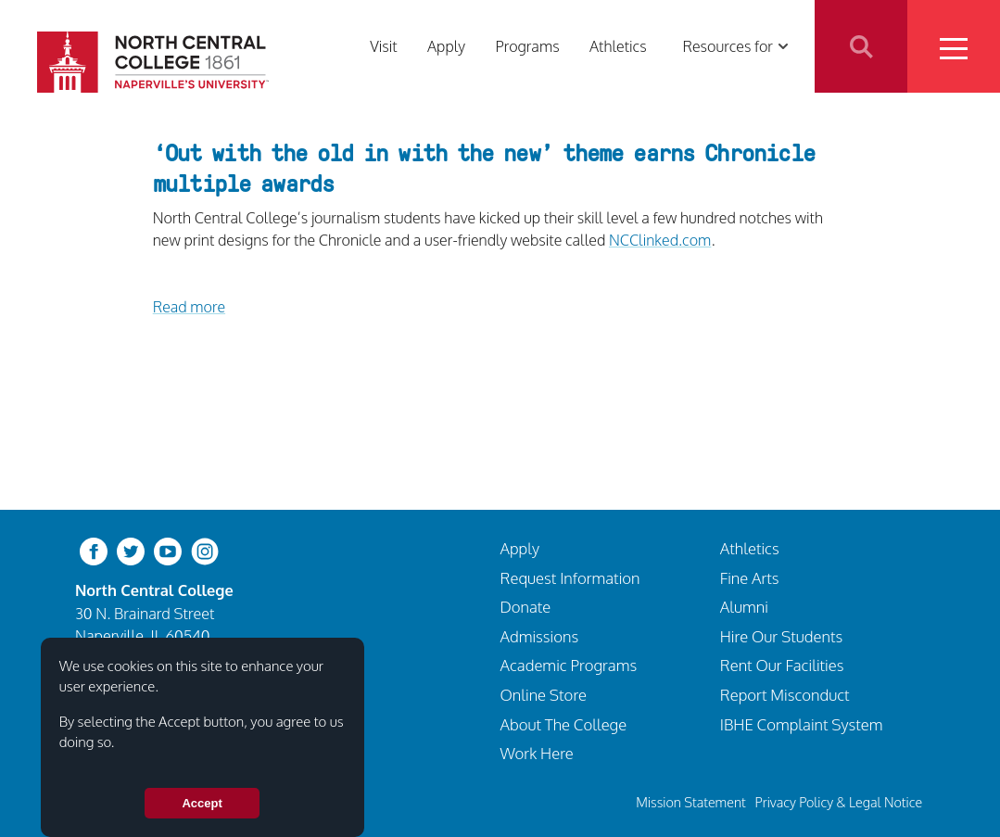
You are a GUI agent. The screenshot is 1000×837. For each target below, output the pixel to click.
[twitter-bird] (131, 550)
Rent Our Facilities (782, 665)
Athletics (618, 46)
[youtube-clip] (168, 550)
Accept (202, 803)
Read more (189, 306)
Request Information (570, 578)
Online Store (544, 694)
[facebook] (94, 550)
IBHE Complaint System (801, 724)
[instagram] (205, 550)
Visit (383, 46)
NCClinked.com (660, 239)
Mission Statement (691, 801)
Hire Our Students (781, 636)
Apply (446, 46)
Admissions (539, 636)
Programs (527, 46)
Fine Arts (749, 578)
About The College (563, 724)
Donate (525, 606)
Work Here (537, 753)
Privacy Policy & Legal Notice (838, 801)
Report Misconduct (785, 694)
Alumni (744, 606)
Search (861, 46)
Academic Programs (569, 665)
